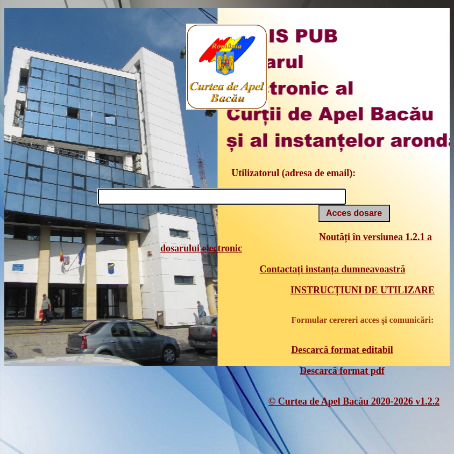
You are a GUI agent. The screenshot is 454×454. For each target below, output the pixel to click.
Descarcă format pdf (342, 370)
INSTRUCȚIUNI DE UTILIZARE (362, 290)
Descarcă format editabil (342, 349)
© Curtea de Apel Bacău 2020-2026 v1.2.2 (353, 401)
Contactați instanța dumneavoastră (332, 269)
